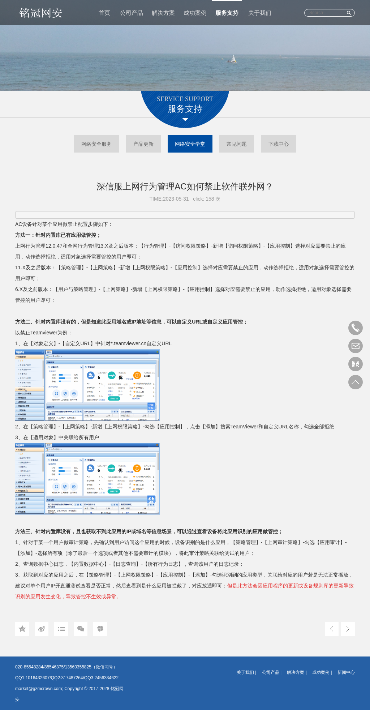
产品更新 (143, 144)
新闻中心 (346, 672)
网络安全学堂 (190, 144)
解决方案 (163, 13)
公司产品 (131, 13)
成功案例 (195, 13)
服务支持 (226, 13)
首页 (104, 13)
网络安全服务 (96, 144)
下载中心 (278, 144)
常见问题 (237, 144)
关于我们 (259, 13)
